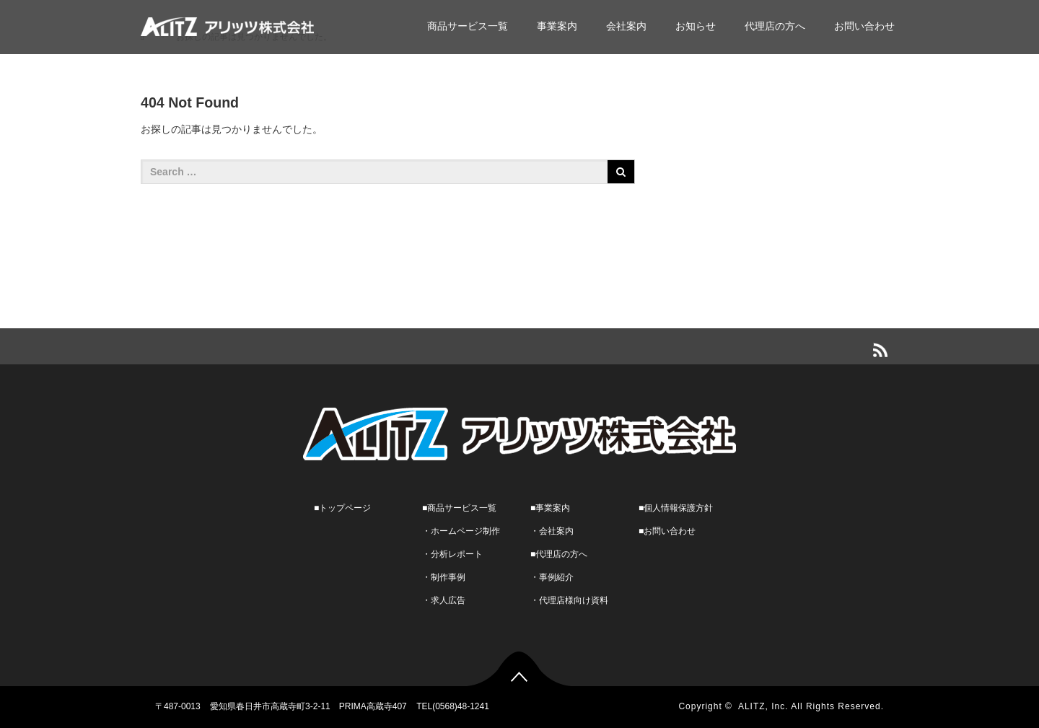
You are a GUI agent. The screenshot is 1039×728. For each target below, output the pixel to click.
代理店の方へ (775, 26)
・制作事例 (443, 577)
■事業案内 (550, 508)
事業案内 (557, 26)
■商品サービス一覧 (459, 508)
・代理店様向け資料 (569, 600)
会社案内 (626, 26)
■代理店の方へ (558, 554)
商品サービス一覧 (467, 26)
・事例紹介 (552, 577)
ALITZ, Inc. (763, 706)
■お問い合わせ (667, 531)
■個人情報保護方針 (676, 508)
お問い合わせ (864, 26)
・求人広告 (443, 600)
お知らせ (695, 26)
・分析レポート (452, 554)
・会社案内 (552, 531)
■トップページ (342, 508)
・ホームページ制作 (461, 531)
